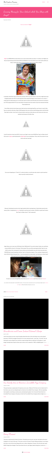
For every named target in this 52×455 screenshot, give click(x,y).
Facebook (31, 278)
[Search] (43, 2)
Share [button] (46, 291)
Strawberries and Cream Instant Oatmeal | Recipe (23, 331)
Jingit (30, 24)
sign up (10, 136)
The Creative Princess (10, 2)
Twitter (44, 278)
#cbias (7, 291)
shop (18, 210)
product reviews (14, 291)
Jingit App (23, 136)
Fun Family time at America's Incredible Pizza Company (25, 382)
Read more (46, 345)
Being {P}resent (9, 434)
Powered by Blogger (26, 452)
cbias (10, 291)
